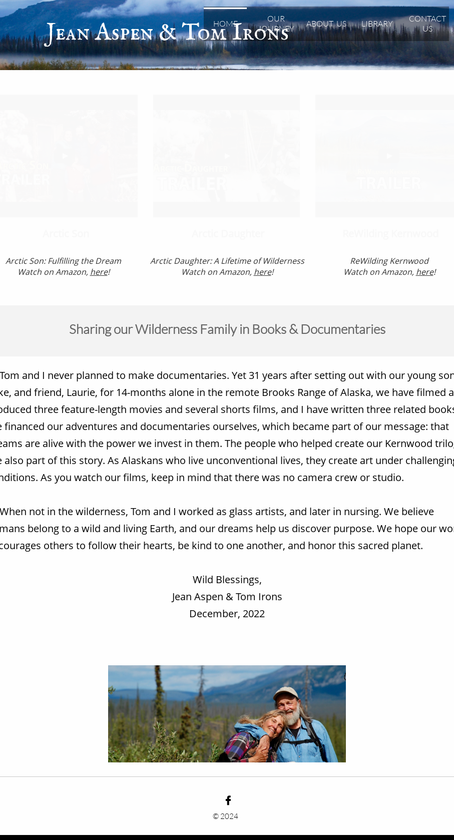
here (424, 271)
